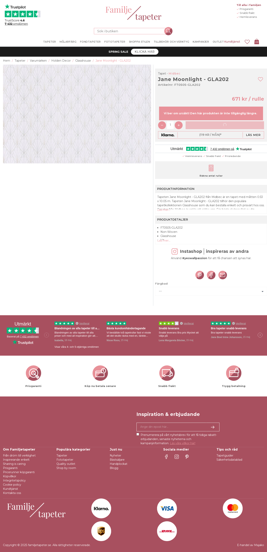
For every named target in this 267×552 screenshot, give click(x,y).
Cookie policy (12, 484)
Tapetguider (224, 455)
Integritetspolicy (14, 480)
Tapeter (61, 455)
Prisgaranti (10, 468)
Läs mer (253, 135)
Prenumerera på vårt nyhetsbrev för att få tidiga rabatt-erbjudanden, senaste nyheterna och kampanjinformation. (179, 439)
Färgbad (161, 283)
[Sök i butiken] (131, 31)
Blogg (114, 468)
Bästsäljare (117, 459)
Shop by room (66, 468)
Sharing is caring (14, 464)
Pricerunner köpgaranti (19, 472)
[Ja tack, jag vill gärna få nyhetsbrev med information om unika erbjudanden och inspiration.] (177, 427)
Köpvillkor (9, 476)
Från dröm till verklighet (19, 455)
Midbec (174, 73)
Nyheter (115, 455)
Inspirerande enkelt (16, 459)
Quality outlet (65, 464)
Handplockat (118, 464)
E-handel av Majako (250, 545)
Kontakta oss (12, 493)
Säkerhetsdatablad (229, 459)
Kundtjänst (232, 41)
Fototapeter (64, 459)
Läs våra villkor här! (182, 443)
